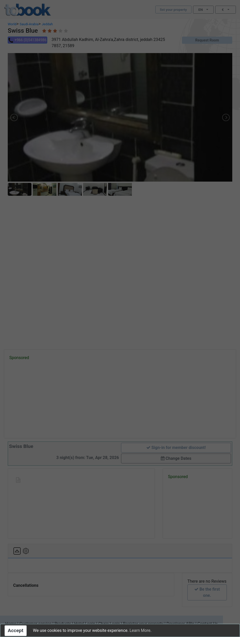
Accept (15, 630)
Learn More (140, 630)
